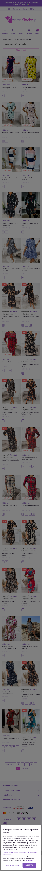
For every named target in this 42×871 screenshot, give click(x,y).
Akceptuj (29, 865)
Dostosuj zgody (13, 865)
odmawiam (29, 860)
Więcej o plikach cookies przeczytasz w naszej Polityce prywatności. (20, 853)
